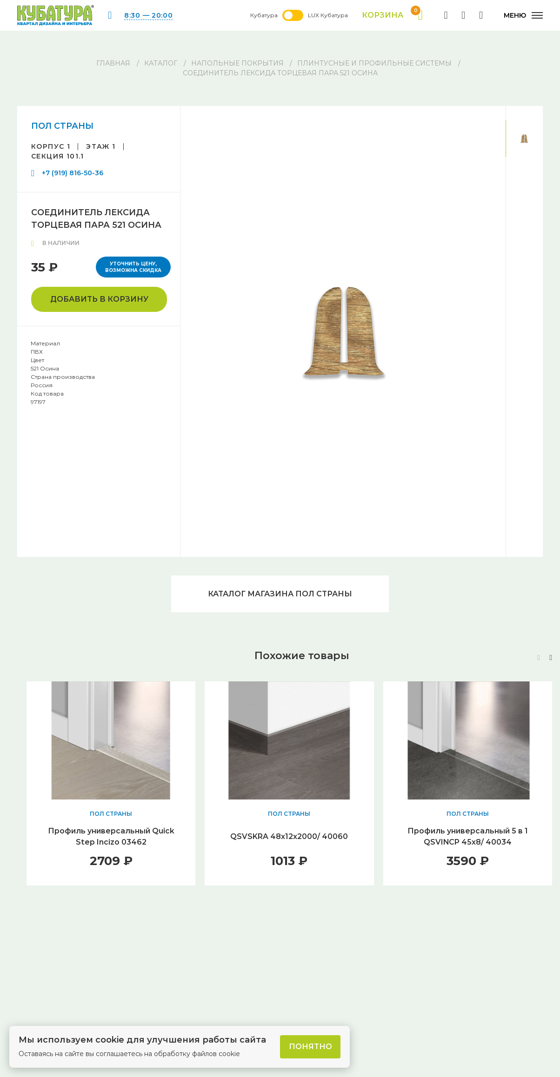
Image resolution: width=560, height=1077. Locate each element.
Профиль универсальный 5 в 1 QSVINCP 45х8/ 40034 (467, 837)
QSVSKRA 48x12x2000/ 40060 (289, 837)
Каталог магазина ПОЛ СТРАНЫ (280, 593)
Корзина (392, 15)
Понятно (310, 1046)
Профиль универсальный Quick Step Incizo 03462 (111, 837)
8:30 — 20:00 (148, 15)
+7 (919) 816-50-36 (72, 173)
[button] (550, 658)
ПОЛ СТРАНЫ (62, 126)
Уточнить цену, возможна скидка (133, 267)
